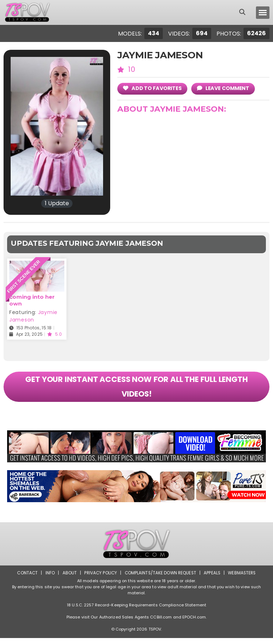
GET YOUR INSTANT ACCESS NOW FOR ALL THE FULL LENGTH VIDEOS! (136, 389)
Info (48, 578)
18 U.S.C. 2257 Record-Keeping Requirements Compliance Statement (136, 610)
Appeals (213, 578)
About (67, 578)
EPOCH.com (194, 622)
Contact (25, 578)
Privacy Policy (99, 578)
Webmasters (243, 578)
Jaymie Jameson (33, 316)
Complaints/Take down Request (160, 578)
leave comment (225, 88)
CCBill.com (161, 622)
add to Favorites (153, 88)
